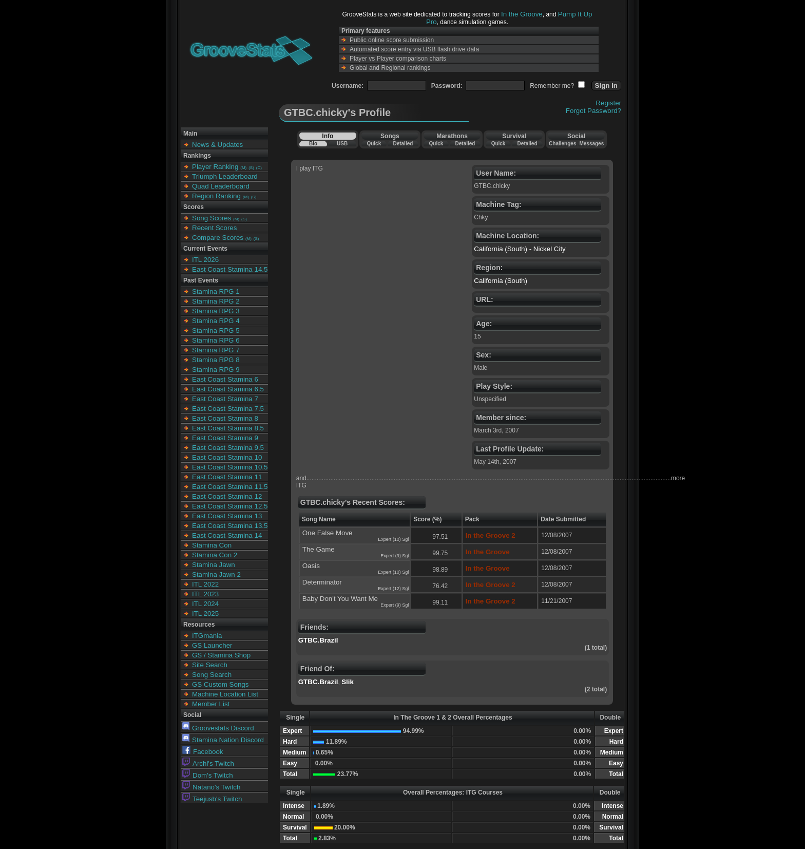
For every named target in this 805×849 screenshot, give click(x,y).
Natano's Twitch (211, 787)
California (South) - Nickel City (520, 249)
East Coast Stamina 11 (227, 477)
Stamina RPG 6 (216, 340)
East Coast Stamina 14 (227, 535)
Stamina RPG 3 (216, 311)
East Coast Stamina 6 (225, 379)
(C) (259, 167)
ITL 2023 (205, 594)
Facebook (202, 752)
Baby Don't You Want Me (340, 598)
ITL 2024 (205, 604)
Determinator (322, 582)
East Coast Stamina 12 (227, 496)
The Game (318, 549)
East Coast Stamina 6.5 (228, 389)
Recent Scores (214, 228)
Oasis (311, 566)
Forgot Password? (593, 111)
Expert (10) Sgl (393, 539)
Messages (591, 143)
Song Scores (211, 218)
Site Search (209, 665)
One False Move (327, 533)
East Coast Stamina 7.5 (228, 408)
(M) (243, 167)
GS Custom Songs (220, 684)
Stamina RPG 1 (216, 291)
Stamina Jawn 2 (216, 574)
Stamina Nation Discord (223, 740)
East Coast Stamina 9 (225, 438)
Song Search (212, 674)
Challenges (562, 143)
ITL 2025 (205, 613)
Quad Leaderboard (221, 186)
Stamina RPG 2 (216, 301)
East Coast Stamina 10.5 (229, 467)
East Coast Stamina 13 (227, 516)
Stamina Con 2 (214, 555)
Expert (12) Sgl (393, 588)
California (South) (500, 281)
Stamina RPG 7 (216, 350)
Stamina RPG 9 (216, 369)
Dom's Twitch (207, 775)
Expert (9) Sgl (394, 555)
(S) (251, 167)
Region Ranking (216, 196)
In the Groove (522, 14)
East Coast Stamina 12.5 (229, 506)
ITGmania (207, 635)
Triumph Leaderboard (225, 176)
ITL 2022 (205, 584)
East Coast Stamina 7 (225, 399)
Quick (374, 143)
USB (342, 143)
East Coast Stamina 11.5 (229, 486)
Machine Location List (225, 694)
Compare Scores (217, 237)
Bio (313, 143)
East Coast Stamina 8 (225, 418)
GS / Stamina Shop (221, 655)
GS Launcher (212, 645)
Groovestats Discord (218, 728)
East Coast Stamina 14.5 (229, 269)
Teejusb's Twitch (212, 799)
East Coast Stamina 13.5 (229, 526)
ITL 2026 (205, 259)
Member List (210, 704)
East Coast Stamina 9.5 (228, 447)
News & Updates (217, 144)
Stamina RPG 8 (216, 360)
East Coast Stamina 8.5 (228, 428)
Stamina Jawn (213, 565)
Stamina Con (212, 545)
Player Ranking (215, 167)
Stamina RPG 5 (216, 330)
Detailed (403, 143)
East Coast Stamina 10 (227, 457)
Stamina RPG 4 (216, 321)
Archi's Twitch (208, 763)
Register (608, 103)
